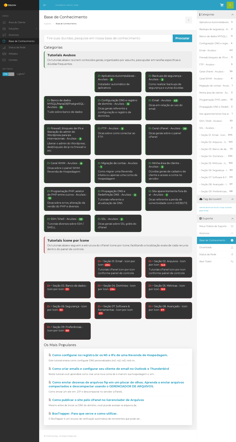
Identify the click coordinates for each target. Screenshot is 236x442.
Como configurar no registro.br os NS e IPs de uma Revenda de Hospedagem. (108, 355)
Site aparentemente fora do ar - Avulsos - (168, 193)
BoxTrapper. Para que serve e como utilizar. (83, 413)
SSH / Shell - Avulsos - (65, 219)
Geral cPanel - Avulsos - (168, 128)
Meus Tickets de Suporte (216, 226)
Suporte (47, 23)
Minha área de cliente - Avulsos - (165, 165)
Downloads (216, 247)
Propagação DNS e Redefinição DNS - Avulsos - (117, 193)
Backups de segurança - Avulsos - (166, 77)
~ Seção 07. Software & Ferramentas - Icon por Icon (115, 310)
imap (221, 207)
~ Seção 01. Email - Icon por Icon (116, 263)
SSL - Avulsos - (110, 219)
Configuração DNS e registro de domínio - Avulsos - (117, 102)
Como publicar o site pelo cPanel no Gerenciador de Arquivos (96, 400)
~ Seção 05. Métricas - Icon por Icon (167, 287)
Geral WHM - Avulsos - (65, 163)
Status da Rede (216, 254)
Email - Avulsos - (163, 100)
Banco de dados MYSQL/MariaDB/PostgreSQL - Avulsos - (66, 104)
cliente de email (206, 207)
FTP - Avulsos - (111, 128)
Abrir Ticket (216, 261)
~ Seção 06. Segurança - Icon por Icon (67, 308)
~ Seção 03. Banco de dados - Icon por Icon (67, 287)
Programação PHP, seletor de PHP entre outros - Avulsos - (67, 195)
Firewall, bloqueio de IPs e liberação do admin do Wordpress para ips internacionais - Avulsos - (65, 133)
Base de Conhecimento (216, 240)
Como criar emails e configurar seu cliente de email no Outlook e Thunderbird (109, 369)
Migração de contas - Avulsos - (117, 165)
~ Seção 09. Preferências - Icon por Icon (65, 329)
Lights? (13, 74)
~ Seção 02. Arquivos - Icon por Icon (167, 263)
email (216, 207)
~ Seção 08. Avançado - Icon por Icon (168, 308)
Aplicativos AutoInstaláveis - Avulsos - (117, 77)
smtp (206, 210)
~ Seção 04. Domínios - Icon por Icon (117, 287)
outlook (228, 207)
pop (201, 210)
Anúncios (216, 233)
